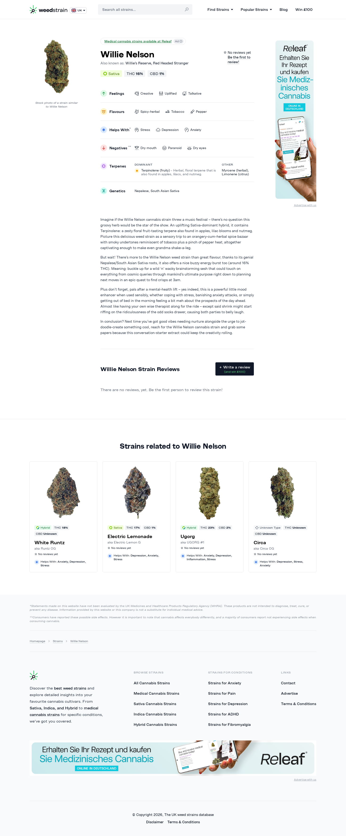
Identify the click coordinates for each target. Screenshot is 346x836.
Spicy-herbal (147, 111)
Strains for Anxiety (224, 683)
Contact (288, 683)
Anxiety (192, 130)
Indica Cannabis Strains (155, 714)
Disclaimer (155, 822)
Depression (167, 130)
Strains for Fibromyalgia (229, 724)
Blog (284, 9)
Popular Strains (256, 9)
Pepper (198, 111)
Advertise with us (305, 205)
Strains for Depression (228, 704)
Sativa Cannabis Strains (155, 704)
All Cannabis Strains (152, 683)
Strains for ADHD (223, 714)
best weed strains (70, 688)
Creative (144, 93)
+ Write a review (234, 369)
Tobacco (174, 111)
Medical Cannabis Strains (156, 693)
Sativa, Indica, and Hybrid (54, 708)
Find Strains (220, 9)
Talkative (192, 93)
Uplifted (168, 93)
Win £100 (304, 9)
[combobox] (145, 9)
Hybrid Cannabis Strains (155, 724)
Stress (142, 130)
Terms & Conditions (298, 704)
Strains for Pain (222, 693)
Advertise (289, 693)
